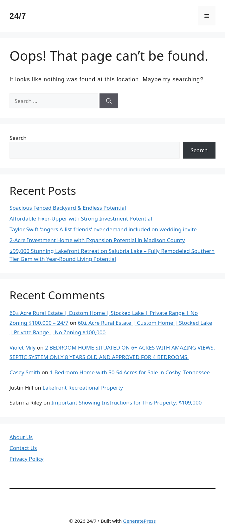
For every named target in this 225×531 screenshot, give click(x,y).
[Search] (109, 101)
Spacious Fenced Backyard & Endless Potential (68, 207)
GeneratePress (139, 521)
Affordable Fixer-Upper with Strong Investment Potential (81, 218)
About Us (21, 437)
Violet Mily (22, 347)
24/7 (18, 15)
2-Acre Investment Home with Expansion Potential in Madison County (97, 240)
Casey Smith (25, 372)
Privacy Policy (26, 458)
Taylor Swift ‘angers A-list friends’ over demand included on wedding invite (103, 229)
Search (18, 137)
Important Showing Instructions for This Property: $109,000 (126, 402)
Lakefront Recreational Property (82, 387)
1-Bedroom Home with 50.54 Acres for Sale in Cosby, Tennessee (130, 372)
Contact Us (23, 448)
